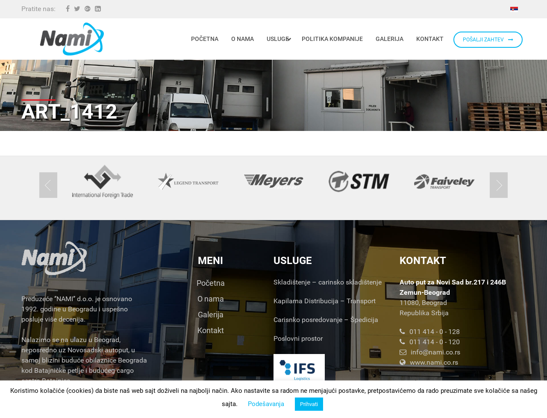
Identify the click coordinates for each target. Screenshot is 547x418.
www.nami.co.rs (429, 362)
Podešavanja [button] (266, 404)
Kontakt (210, 330)
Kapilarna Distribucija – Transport (325, 301)
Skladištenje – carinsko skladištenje (328, 282)
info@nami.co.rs (430, 352)
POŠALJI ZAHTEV (488, 40)
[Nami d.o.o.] (72, 39)
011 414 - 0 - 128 (430, 332)
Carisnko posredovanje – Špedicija (326, 320)
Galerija (211, 314)
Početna (211, 283)
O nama (210, 298)
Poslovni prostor (298, 338)
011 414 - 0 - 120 (430, 342)
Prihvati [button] (309, 404)
